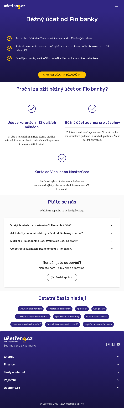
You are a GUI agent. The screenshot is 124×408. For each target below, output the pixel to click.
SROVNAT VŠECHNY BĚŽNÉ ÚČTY (62, 74)
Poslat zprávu (61, 277)
